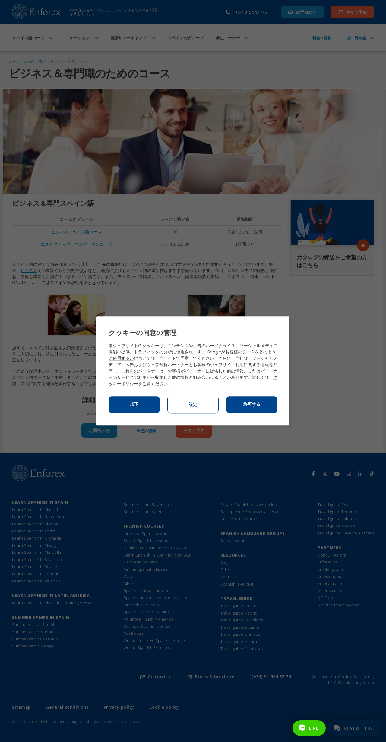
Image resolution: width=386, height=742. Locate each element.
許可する (251, 404)
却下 (134, 404)
